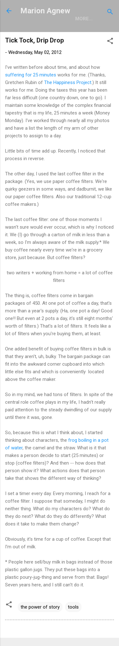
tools (73, 607)
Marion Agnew (45, 10)
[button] (110, 42)
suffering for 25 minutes (31, 75)
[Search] (110, 13)
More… (84, 19)
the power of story (40, 607)
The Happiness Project (67, 82)
